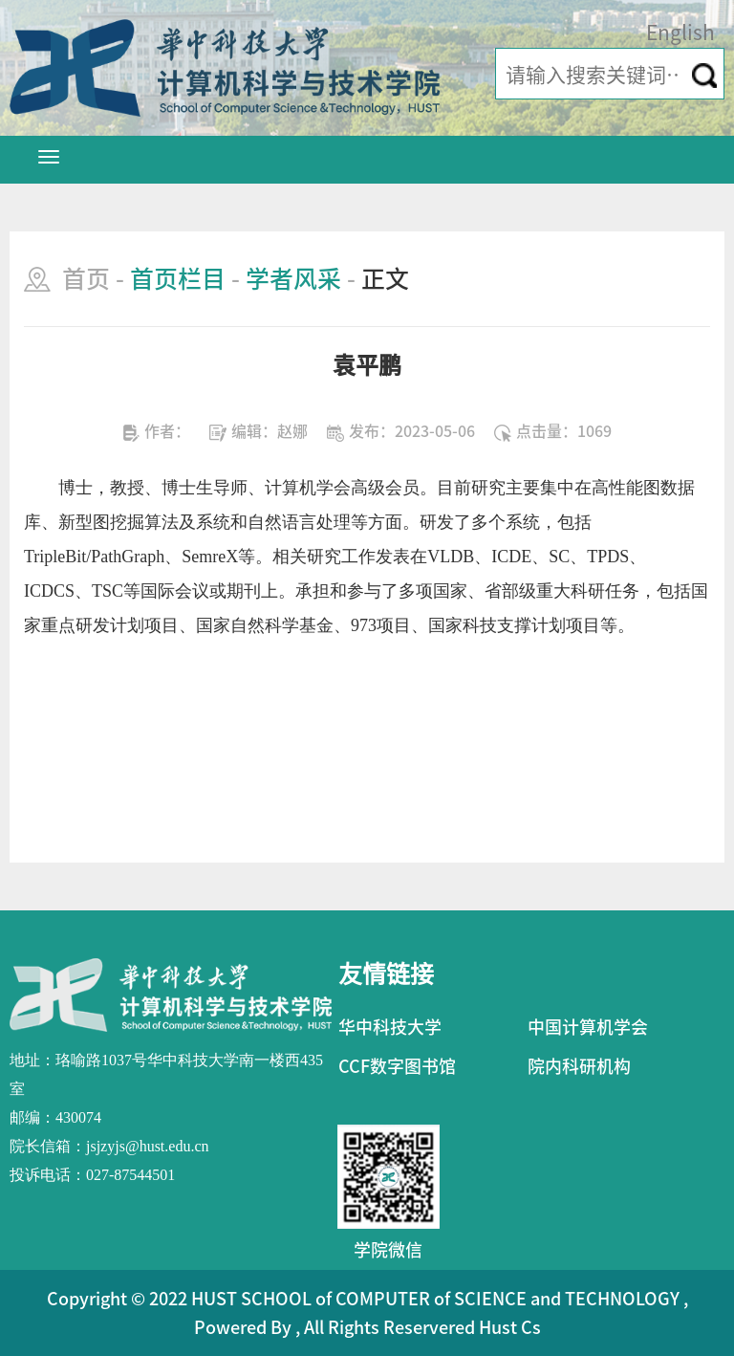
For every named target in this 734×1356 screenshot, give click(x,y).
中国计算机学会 (588, 1027)
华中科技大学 (390, 1027)
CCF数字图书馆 (397, 1066)
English (680, 33)
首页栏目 (178, 279)
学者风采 (293, 279)
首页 (86, 279)
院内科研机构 (579, 1066)
